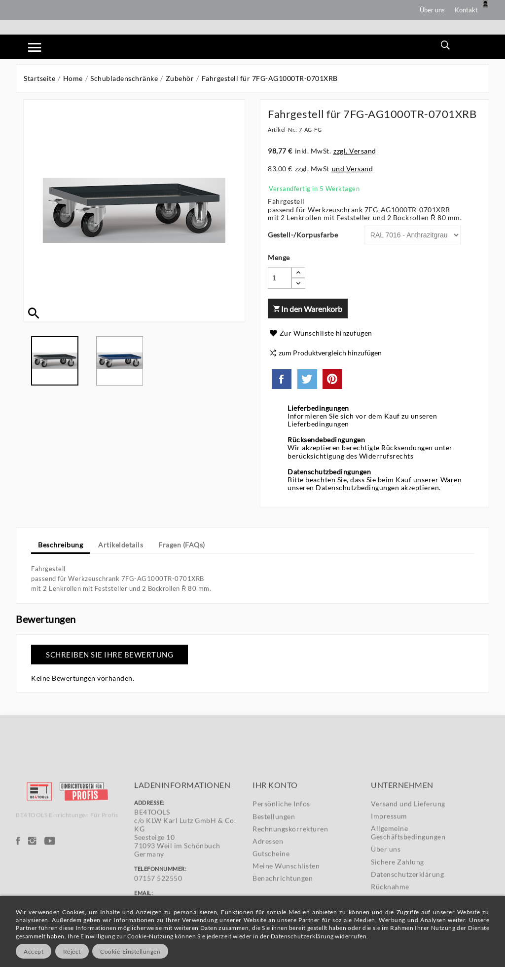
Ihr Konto (275, 858)
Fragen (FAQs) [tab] (181, 545)
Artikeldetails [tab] (120, 545)
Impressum (389, 889)
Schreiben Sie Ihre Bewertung (109, 654)
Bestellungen (273, 890)
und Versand (352, 168)
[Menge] (279, 278)
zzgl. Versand (354, 151)
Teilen (281, 379)
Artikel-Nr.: (282, 130)
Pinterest (332, 379)
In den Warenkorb (307, 308)
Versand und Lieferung (408, 877)
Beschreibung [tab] (60, 545)
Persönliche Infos (281, 877)
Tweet (307, 379)
